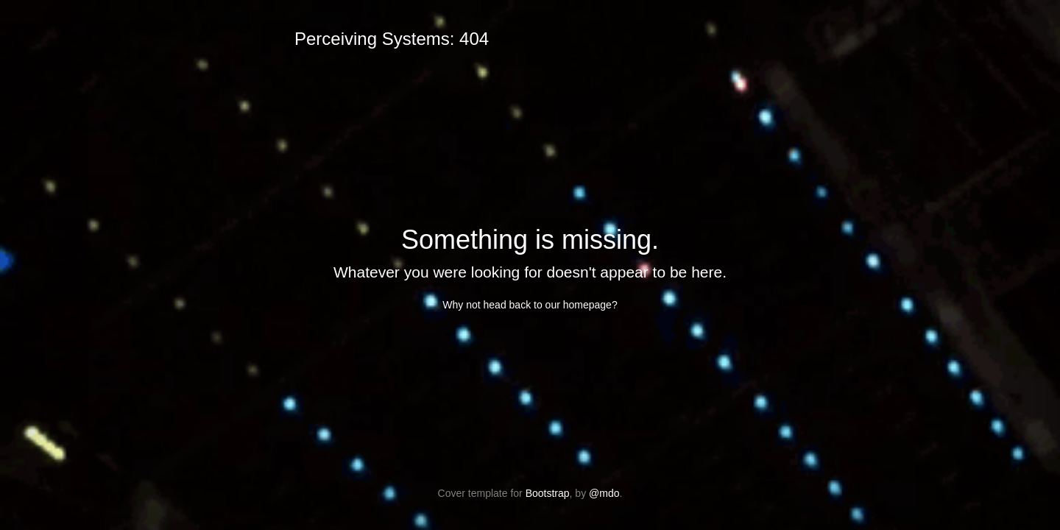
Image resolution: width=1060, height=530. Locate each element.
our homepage (578, 305)
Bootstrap (548, 493)
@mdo (604, 493)
